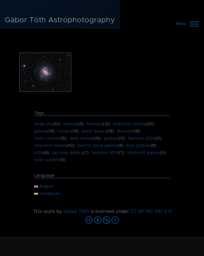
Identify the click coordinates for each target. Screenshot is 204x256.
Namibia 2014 (141, 138)
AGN (39, 153)
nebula (70, 124)
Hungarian (47, 193)
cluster (64, 131)
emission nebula (129, 124)
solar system (47, 160)
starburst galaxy (143, 153)
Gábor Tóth (76, 211)
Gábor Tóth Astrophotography (60, 20)
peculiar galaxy (67, 153)
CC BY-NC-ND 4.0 (150, 211)
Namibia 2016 (105, 153)
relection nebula (50, 145)
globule (111, 138)
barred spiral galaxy (97, 145)
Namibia (95, 124)
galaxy (40, 131)
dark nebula (82, 138)
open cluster (47, 138)
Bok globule (138, 145)
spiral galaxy (94, 131)
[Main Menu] (186, 24)
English (44, 186)
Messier (125, 131)
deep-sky (43, 124)
